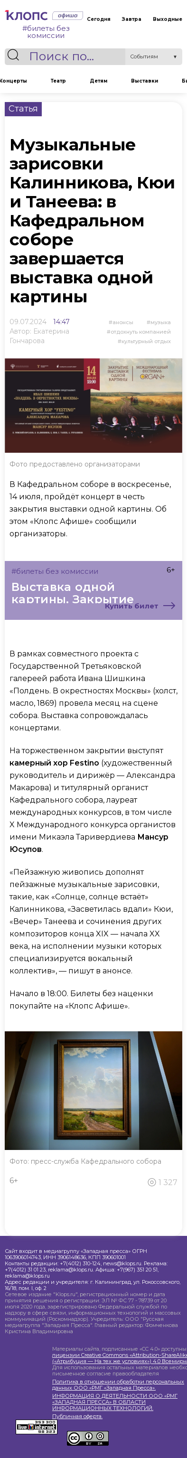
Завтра (131, 19)
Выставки (144, 81)
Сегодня (99, 19)
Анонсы (122, 322)
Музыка (160, 322)
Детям (98, 81)
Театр (58, 81)
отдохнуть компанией (141, 331)
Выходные (167, 19)
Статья (23, 108)
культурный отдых (146, 341)
